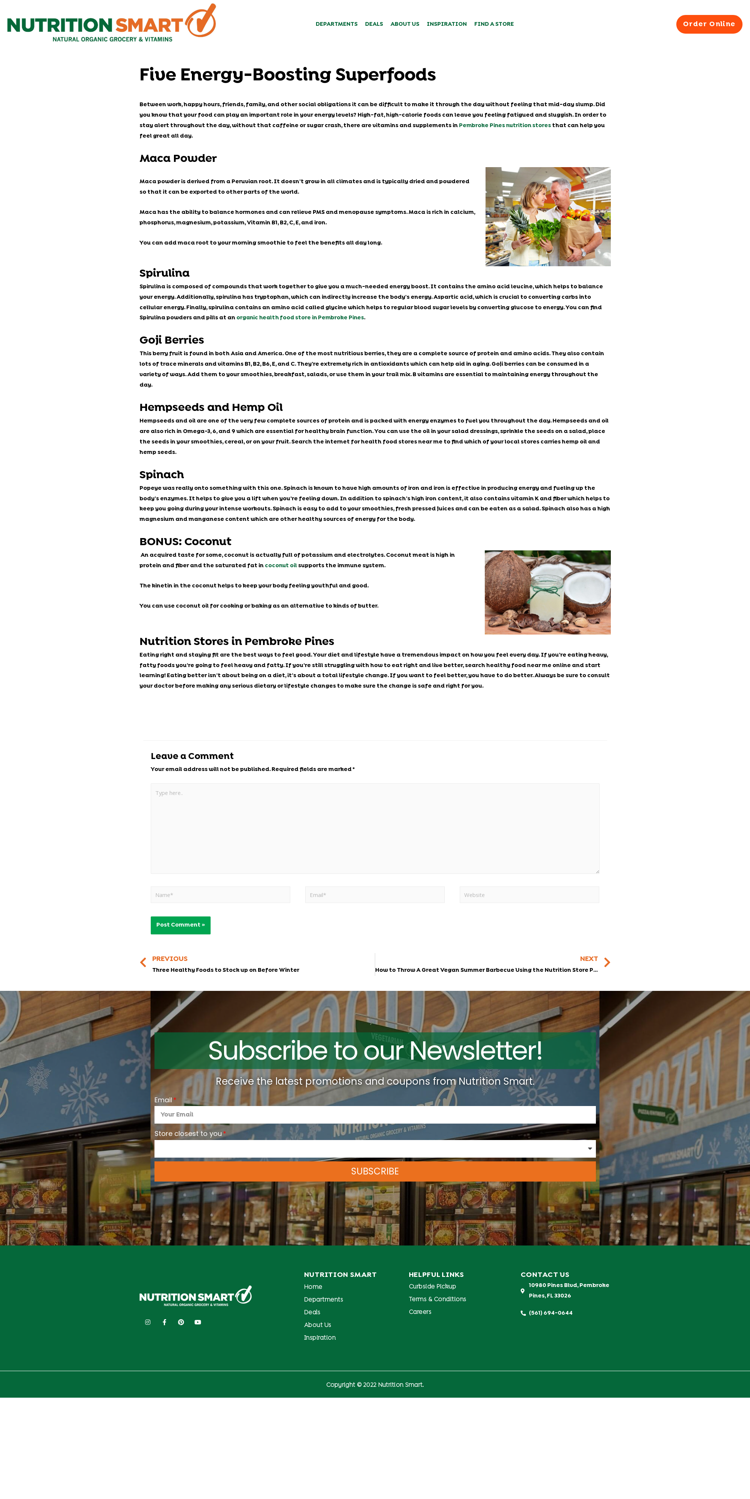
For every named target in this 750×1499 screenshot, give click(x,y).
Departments (337, 24)
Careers (420, 1314)
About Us (405, 24)
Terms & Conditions (437, 1302)
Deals (374, 24)
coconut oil (281, 565)
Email (163, 1102)
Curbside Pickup (432, 1289)
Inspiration (447, 24)
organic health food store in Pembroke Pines (301, 317)
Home (313, 1289)
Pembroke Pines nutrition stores (506, 125)
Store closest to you (188, 1135)
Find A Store (494, 24)
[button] (708, 24)
